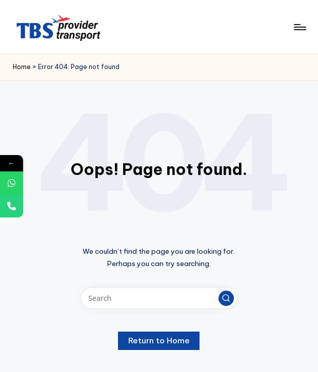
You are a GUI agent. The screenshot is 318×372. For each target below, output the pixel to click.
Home (22, 67)
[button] (226, 298)
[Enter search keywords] (159, 298)
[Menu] (299, 27)
